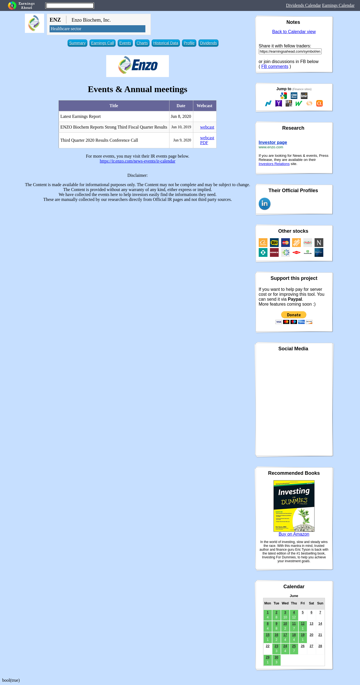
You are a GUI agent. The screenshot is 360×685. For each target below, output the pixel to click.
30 (276, 657)
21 (320, 635)
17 (285, 635)
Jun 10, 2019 (181, 127)
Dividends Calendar (303, 5)
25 (294, 646)
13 (311, 624)
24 (285, 646)
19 (302, 635)
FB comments (275, 66)
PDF (204, 142)
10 (285, 624)
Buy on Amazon (294, 534)
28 (320, 646)
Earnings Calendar (338, 5)
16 (276, 635)
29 (267, 657)
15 (267, 635)
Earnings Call (102, 43)
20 (311, 635)
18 (294, 635)
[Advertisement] (137, 244)
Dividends (208, 43)
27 (311, 646)
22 (267, 646)
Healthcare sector (66, 28)
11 (294, 624)
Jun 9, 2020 (182, 140)
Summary (77, 43)
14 (320, 624)
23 (276, 646)
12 (302, 624)
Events (125, 43)
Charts (142, 43)
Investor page (273, 142)
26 (302, 646)
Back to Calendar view (294, 31)
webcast (207, 127)
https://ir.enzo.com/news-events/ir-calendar (137, 161)
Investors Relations (274, 164)
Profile (189, 43)
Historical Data (165, 43)
